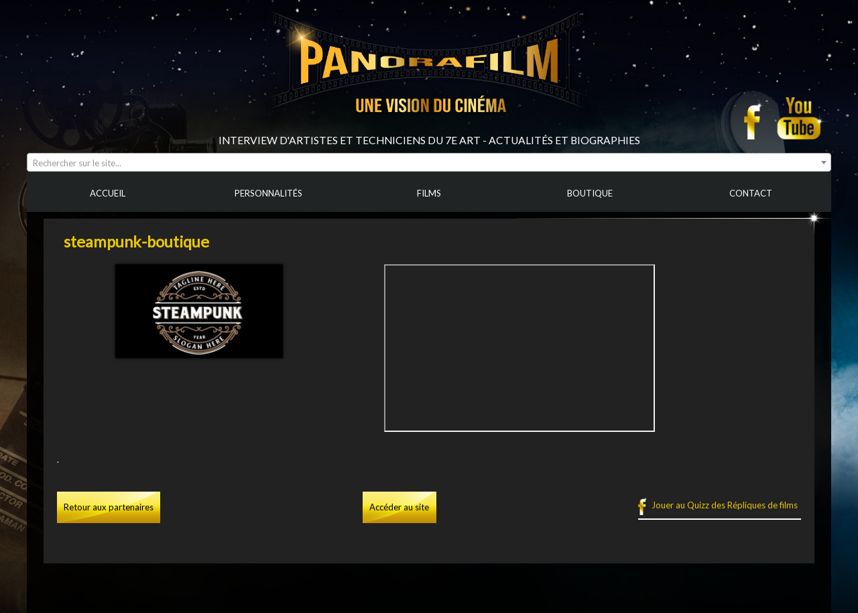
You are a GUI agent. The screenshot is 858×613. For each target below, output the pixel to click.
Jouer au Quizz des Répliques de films (725, 505)
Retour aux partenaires (109, 507)
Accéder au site (399, 507)
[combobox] (429, 162)
